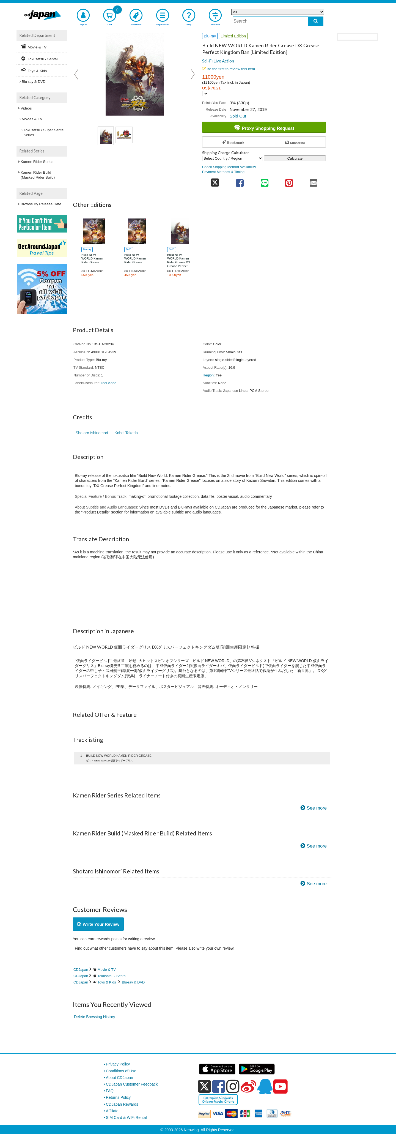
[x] (204, 1086)
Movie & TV (107, 970)
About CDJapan (119, 1077)
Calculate (295, 158)
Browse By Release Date (41, 204)
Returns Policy (118, 1097)
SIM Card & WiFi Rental (126, 1117)
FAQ (110, 1091)
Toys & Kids (107, 982)
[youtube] (280, 1087)
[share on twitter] (215, 181)
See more (317, 808)
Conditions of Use (121, 1071)
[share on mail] (313, 181)
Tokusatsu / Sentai (112, 976)
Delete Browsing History (94, 1017)
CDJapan (80, 970)
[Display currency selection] (205, 93)
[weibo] (248, 1086)
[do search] (315, 21)
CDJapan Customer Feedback (132, 1084)
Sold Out (238, 116)
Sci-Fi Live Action (218, 60)
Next (192, 74)
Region (208, 375)
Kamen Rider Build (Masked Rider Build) (38, 174)
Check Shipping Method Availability (229, 167)
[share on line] (264, 181)
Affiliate (112, 1111)
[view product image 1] (106, 136)
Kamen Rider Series (37, 162)
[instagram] (233, 1086)
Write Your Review (98, 924)
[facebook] (218, 1086)
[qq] (265, 1086)
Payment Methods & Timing (223, 172)
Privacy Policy (118, 1064)
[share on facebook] (240, 181)
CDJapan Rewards (122, 1104)
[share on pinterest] (289, 181)
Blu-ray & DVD (133, 982)
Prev (76, 74)
